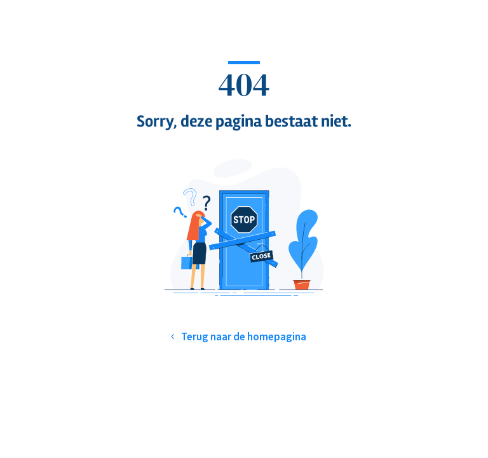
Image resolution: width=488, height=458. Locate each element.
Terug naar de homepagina (243, 337)
